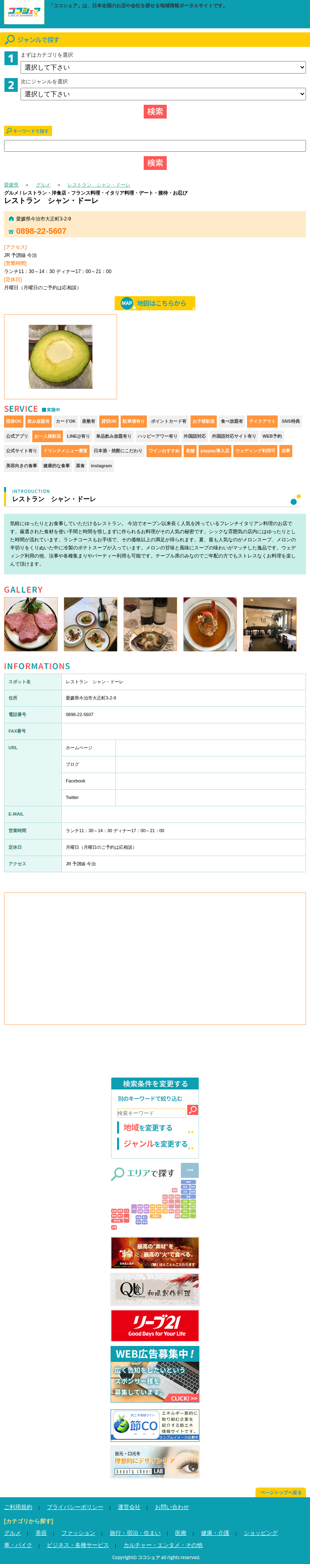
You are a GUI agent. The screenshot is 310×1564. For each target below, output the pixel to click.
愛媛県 (11, 185)
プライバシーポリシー (75, 1507)
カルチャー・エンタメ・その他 (163, 1545)
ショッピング (261, 1533)
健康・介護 (215, 1533)
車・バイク (18, 1545)
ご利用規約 (18, 1507)
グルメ (43, 185)
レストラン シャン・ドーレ (98, 185)
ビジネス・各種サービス (78, 1545)
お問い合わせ (172, 1507)
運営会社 (129, 1507)
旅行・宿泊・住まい (135, 1533)
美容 (41, 1533)
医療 (180, 1533)
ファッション (78, 1533)
